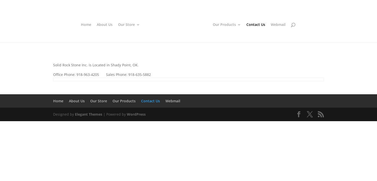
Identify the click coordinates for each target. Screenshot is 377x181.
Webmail (277, 24)
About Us (106, 24)
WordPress (136, 114)
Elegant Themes (88, 114)
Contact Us (254, 24)
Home (87, 24)
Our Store (127, 24)
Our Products (223, 24)
